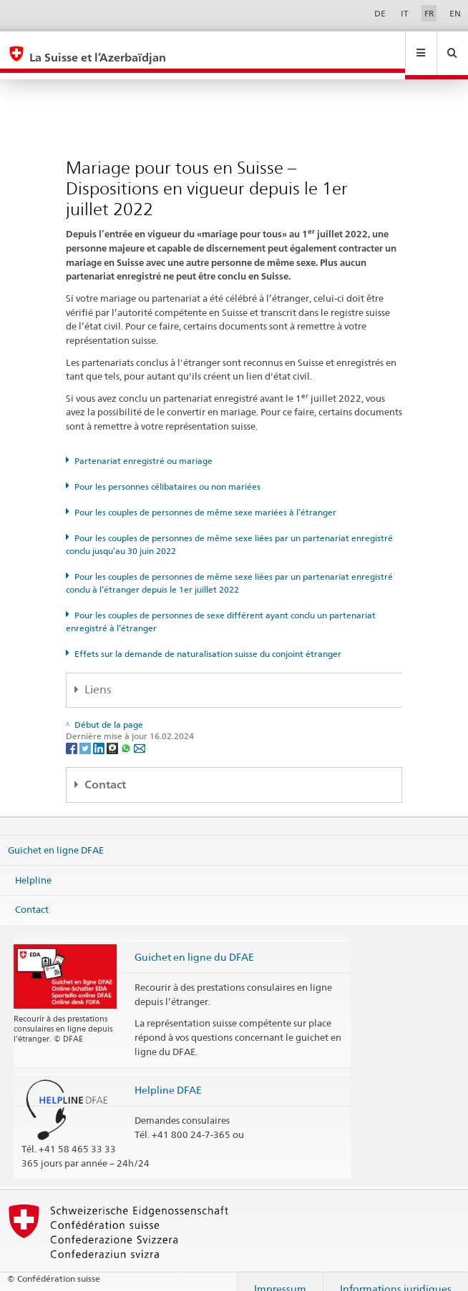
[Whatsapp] (127, 733)
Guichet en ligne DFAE (56, 836)
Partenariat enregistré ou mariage (143, 447)
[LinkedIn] (100, 733)
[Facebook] (72, 733)
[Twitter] (86, 733)
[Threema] (113, 733)
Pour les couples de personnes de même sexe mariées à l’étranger (205, 498)
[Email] (139, 733)
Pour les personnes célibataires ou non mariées (167, 473)
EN (455, 13)
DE (380, 13)
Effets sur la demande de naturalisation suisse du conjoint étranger (207, 640)
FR (429, 13)
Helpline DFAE (168, 1076)
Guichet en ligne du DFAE (194, 943)
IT (405, 13)
